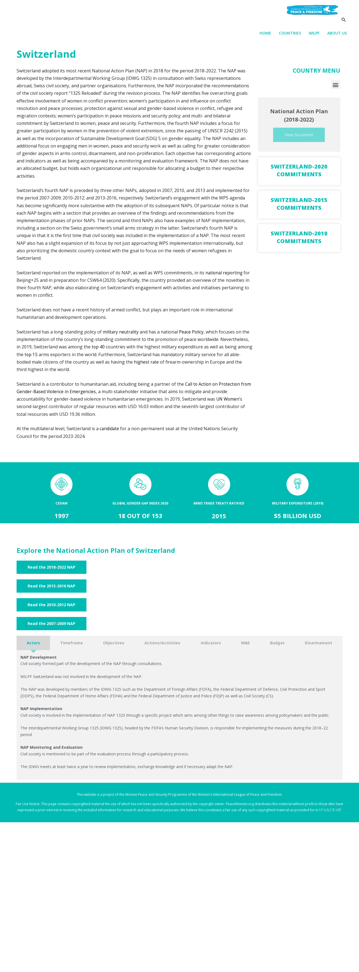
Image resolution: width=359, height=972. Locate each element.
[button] (335, 86)
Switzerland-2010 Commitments (299, 239)
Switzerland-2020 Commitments (299, 172)
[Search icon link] (343, 27)
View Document (299, 137)
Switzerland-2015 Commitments (299, 206)
